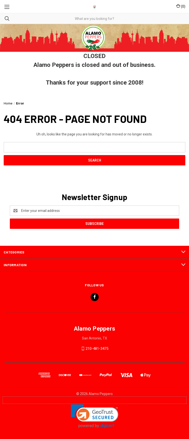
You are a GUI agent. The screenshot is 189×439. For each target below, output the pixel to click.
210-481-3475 (97, 348)
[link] (94, 416)
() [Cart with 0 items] (180, 6)
